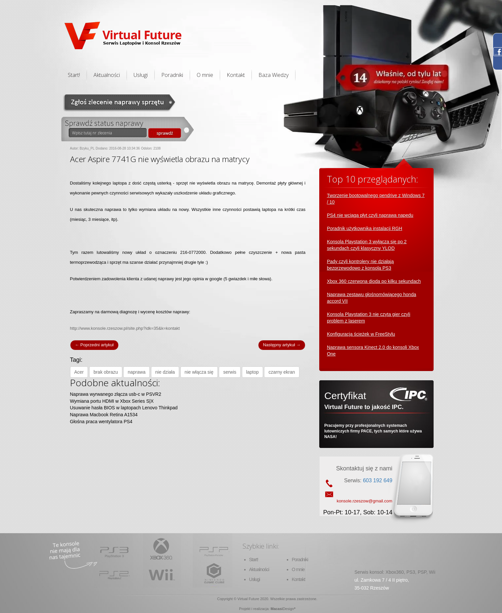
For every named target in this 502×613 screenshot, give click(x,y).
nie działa (165, 372)
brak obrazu (106, 372)
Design (288, 609)
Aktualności (107, 75)
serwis (229, 372)
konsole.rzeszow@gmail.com (365, 500)
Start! (74, 75)
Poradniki (172, 75)
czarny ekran (281, 372)
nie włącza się (199, 372)
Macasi (277, 609)
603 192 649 (377, 480)
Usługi (141, 75)
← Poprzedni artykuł (94, 344)
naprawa (136, 372)
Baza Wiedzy (273, 75)
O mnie (205, 75)
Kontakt (236, 75)
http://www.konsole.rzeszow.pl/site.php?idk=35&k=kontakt (125, 328)
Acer (79, 372)
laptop (252, 372)
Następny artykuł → (281, 344)
